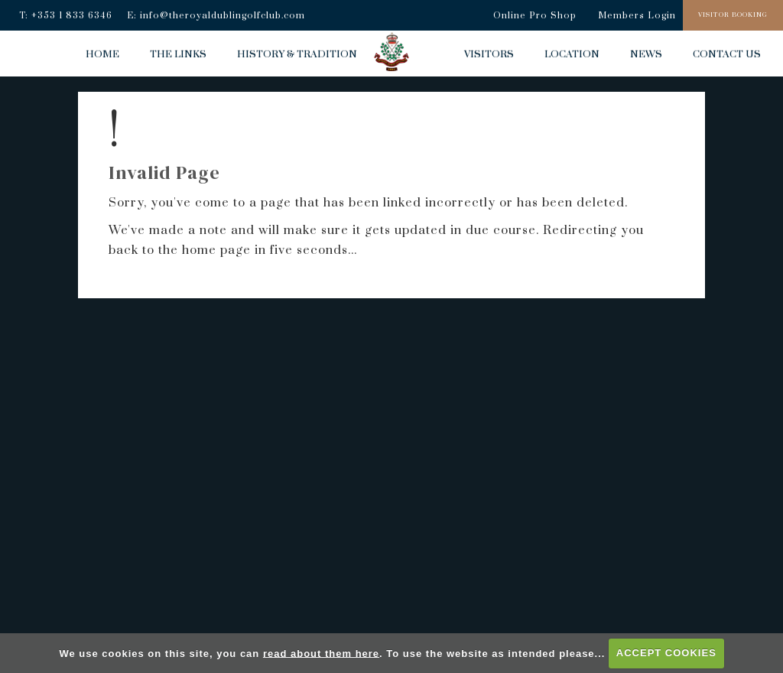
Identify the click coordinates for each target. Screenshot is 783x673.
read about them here (321, 652)
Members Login (637, 15)
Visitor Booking (733, 15)
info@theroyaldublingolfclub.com (222, 15)
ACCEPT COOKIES (666, 652)
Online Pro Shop (535, 15)
